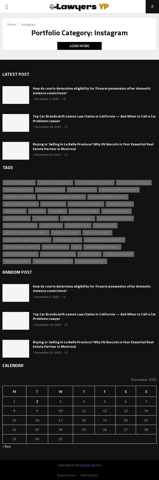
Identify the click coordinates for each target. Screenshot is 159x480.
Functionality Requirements (61, 196)
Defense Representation (119, 189)
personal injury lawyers (104, 239)
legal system (105, 225)
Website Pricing (17, 261)
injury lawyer (53, 204)
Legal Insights (45, 218)
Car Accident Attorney (95, 182)
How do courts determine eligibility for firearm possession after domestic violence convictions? (92, 90)
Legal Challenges (116, 211)
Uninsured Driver (118, 254)
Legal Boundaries (84, 211)
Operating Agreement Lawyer (27, 239)
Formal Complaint (19, 196)
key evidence (15, 211)
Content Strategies (134, 182)
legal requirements (20, 225)
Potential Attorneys (21, 247)
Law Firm (37, 211)
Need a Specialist (97, 232)
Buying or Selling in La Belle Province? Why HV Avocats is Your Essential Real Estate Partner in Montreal (93, 146)
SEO (76, 247)
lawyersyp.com (91, 465)
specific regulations (21, 254)
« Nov (6, 446)
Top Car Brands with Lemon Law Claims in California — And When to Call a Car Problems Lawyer (94, 118)
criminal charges (18, 189)
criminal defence (50, 189)
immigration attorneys (107, 196)
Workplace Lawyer (91, 261)
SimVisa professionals (102, 247)
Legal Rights (51, 225)
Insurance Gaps (120, 204)
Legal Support (77, 225)
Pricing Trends (55, 247)
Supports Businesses (58, 254)
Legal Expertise (17, 218)
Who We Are (89, 475)
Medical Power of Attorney (26, 232)
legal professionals (77, 218)
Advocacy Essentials (55, 182)
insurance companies (86, 204)
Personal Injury (67, 239)
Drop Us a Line (66, 475)
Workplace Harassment (53, 261)
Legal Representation (115, 218)
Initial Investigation (21, 204)
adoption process (19, 182)
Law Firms (57, 211)
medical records (66, 232)
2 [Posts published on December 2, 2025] (37, 401)
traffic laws (89, 254)
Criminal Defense (82, 189)
